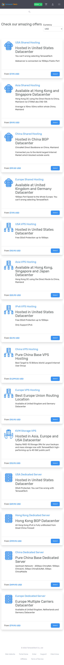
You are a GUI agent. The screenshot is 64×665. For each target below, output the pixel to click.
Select (55, 74)
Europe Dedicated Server (30, 595)
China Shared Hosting (28, 133)
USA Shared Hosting (27, 42)
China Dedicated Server (29, 552)
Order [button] (38, 4)
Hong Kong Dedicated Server (32, 515)
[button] (46, 4)
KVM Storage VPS (25, 430)
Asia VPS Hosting (25, 261)
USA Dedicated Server (28, 474)
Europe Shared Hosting (29, 179)
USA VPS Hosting (25, 224)
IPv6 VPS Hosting (25, 306)
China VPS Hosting (26, 349)
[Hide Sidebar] (59, 4)
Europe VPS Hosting (27, 390)
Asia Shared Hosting (27, 85)
